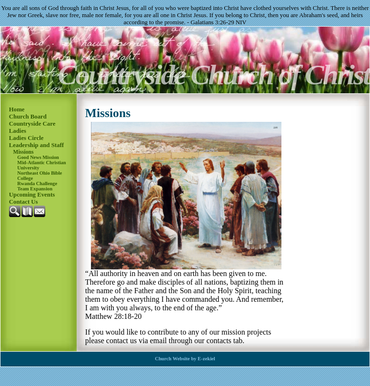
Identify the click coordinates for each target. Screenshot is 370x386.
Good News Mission (38, 157)
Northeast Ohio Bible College (39, 175)
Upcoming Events (32, 194)
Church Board (28, 116)
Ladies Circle (26, 138)
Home (17, 109)
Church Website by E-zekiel (185, 358)
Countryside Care (32, 123)
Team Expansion (34, 188)
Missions (23, 152)
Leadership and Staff (36, 145)
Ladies (17, 131)
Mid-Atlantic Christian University (41, 165)
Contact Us (23, 201)
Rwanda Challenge (37, 183)
